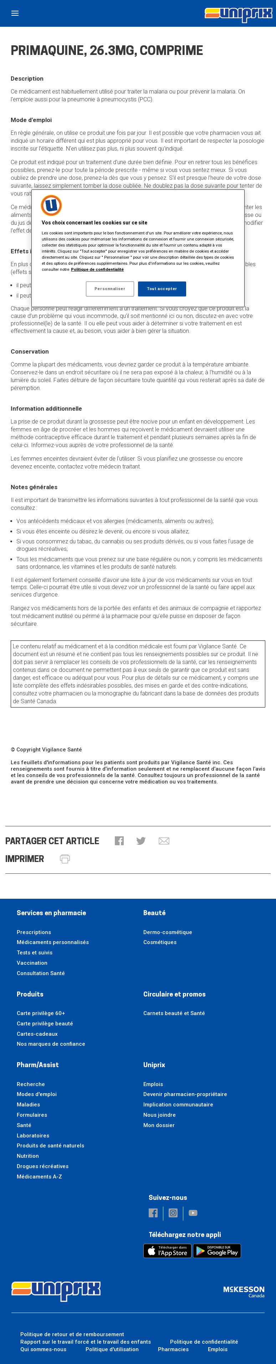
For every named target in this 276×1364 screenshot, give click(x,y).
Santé (24, 1125)
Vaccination (32, 963)
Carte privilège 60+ (41, 1013)
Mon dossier (159, 1125)
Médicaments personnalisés (53, 942)
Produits (30, 995)
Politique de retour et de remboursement (72, 1334)
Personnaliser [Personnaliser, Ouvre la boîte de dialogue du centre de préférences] (109, 288)
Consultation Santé (41, 973)
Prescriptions (34, 932)
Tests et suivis (34, 952)
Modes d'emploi (37, 1094)
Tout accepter (162, 288)
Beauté (154, 913)
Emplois (153, 1084)
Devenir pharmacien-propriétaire (185, 1094)
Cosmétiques (160, 942)
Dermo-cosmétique (167, 932)
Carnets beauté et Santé (174, 1013)
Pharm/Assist (38, 1065)
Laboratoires (33, 1135)
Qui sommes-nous (43, 1349)
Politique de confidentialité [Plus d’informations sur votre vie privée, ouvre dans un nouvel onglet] (97, 269)
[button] (119, 841)
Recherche (31, 1084)
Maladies (28, 1104)
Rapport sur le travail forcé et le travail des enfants (85, 1342)
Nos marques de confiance (51, 1044)
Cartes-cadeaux (37, 1034)
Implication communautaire (178, 1104)
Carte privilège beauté (45, 1023)
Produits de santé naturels (50, 1145)
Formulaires (32, 1115)
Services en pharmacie (51, 913)
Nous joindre (159, 1115)
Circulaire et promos (174, 995)
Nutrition (28, 1156)
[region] (138, 248)
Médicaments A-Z (39, 1176)
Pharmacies (173, 1349)
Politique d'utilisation (112, 1349)
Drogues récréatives (42, 1166)
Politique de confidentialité (204, 1342)
